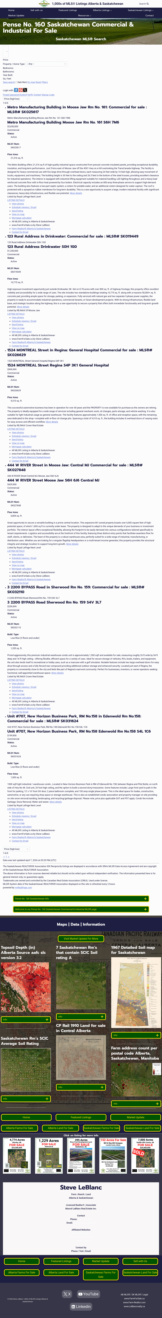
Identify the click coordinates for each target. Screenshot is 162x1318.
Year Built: (8, 75)
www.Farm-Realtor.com (81, 1237)
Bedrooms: (8, 68)
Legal (147, 1294)
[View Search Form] (144, 4)
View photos (18, 203)
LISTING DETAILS (16, 200)
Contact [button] (37, 94)
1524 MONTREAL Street (58, 365)
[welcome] (81, 909)
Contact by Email (20, 232)
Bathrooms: (8, 71)
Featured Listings (68, 10)
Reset (38, 82)
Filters (45, 82)
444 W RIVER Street (53, 480)
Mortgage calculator (22, 218)
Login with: (8, 90)
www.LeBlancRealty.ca (81, 1240)
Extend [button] (23, 94)
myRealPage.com (23, 887)
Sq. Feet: (7, 78)
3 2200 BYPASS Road (54, 602)
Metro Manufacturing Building (63, 122)
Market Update (16, 15)
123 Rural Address (42, 246)
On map (31, 82)
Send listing (17, 211)
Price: (5, 59)
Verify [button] (30, 94)
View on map (18, 214)
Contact (149, 15)
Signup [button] (45, 94)
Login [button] (51, 94)
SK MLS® (136, 1294)
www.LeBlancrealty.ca (134, 1306)
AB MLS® (124, 1294)
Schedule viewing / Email (24, 207)
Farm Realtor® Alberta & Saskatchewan (31, 228)
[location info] (81, 898)
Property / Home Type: (14, 64)
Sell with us (37, 10)
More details (76, 193)
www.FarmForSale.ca (80, 1233)
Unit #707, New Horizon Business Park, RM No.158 (79, 731)
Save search (9, 82)
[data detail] (26, 1019)
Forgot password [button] (11, 94)
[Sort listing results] (16, 99)
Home (11, 10)
